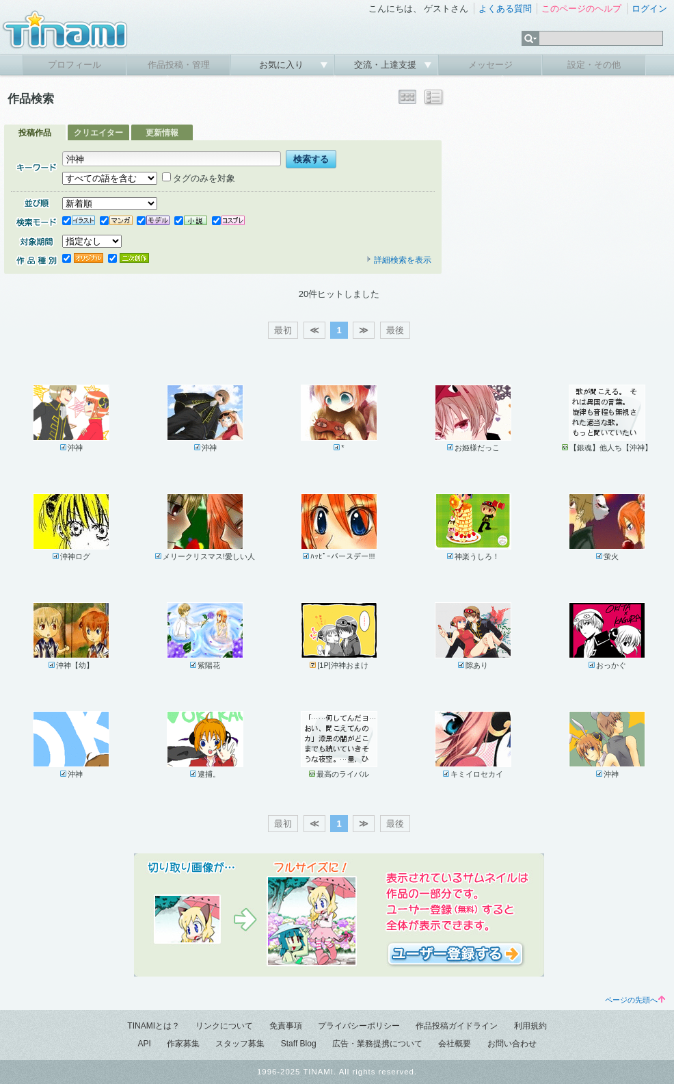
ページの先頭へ (635, 1000)
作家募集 (183, 1043)
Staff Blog (298, 1043)
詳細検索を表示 (398, 260)
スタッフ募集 (240, 1043)
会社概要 (454, 1043)
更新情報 (162, 133)
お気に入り (282, 65)
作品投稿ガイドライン (457, 1026)
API (143, 1043)
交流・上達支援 (386, 65)
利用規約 (530, 1026)
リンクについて (224, 1026)
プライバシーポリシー (359, 1026)
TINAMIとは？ (153, 1026)
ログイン (649, 8)
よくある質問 (505, 8)
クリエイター (98, 133)
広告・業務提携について (377, 1043)
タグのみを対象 (198, 178)
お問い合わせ (512, 1043)
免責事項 (285, 1026)
